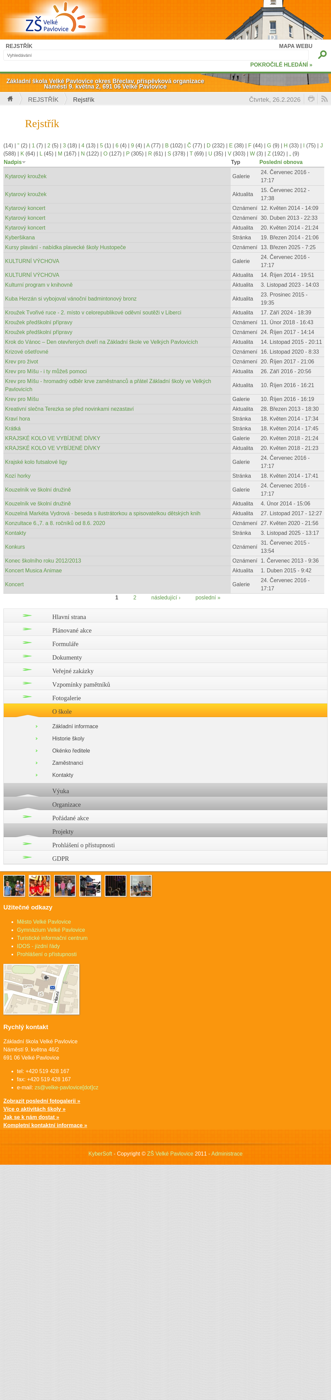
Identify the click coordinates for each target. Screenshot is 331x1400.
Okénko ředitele (71, 751)
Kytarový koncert (25, 208)
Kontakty (15, 533)
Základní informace (75, 726)
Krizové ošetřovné (26, 352)
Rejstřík (43, 99)
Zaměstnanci (67, 763)
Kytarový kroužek (26, 176)
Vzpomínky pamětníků (81, 684)
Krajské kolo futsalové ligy (36, 462)
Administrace (227, 1154)
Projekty (63, 831)
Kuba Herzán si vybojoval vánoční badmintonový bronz (71, 299)
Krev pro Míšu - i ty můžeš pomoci (46, 371)
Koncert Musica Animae (33, 570)
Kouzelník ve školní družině (38, 490)
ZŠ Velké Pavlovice (170, 1154)
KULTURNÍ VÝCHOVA (32, 261)
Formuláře (65, 643)
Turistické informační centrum (52, 938)
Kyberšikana (20, 237)
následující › (165, 597)
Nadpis (15, 162)
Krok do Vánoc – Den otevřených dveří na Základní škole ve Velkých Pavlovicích (101, 342)
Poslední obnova (281, 162)
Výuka (60, 790)
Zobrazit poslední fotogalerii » (41, 1101)
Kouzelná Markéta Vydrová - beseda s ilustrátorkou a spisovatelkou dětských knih (102, 513)
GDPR (60, 858)
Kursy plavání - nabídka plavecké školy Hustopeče (65, 247)
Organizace (66, 804)
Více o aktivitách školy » (34, 1109)
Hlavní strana (69, 616)
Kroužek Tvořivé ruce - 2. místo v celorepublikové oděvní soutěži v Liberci (93, 312)
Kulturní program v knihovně (39, 285)
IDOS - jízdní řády (38, 946)
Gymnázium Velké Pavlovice (51, 930)
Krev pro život (21, 361)
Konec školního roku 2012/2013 (43, 561)
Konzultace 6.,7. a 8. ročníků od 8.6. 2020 (55, 523)
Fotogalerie (66, 698)
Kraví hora (17, 419)
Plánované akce (72, 630)
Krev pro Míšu (22, 399)
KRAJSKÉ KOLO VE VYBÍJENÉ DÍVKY (52, 438)
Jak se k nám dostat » (31, 1117)
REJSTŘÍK (19, 46)
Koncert (14, 584)
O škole (62, 711)
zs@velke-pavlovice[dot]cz (66, 1087)
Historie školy (68, 738)
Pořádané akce (70, 818)
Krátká (13, 428)
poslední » (208, 597)
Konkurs (15, 547)
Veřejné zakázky (73, 670)
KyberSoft (100, 1154)
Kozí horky (18, 476)
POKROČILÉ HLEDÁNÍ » (281, 65)
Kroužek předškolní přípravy (38, 322)
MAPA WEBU (295, 46)
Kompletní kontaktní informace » (45, 1125)
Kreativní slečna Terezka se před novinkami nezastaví (69, 409)
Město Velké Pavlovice (44, 922)
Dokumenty (67, 657)
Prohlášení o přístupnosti (83, 845)
